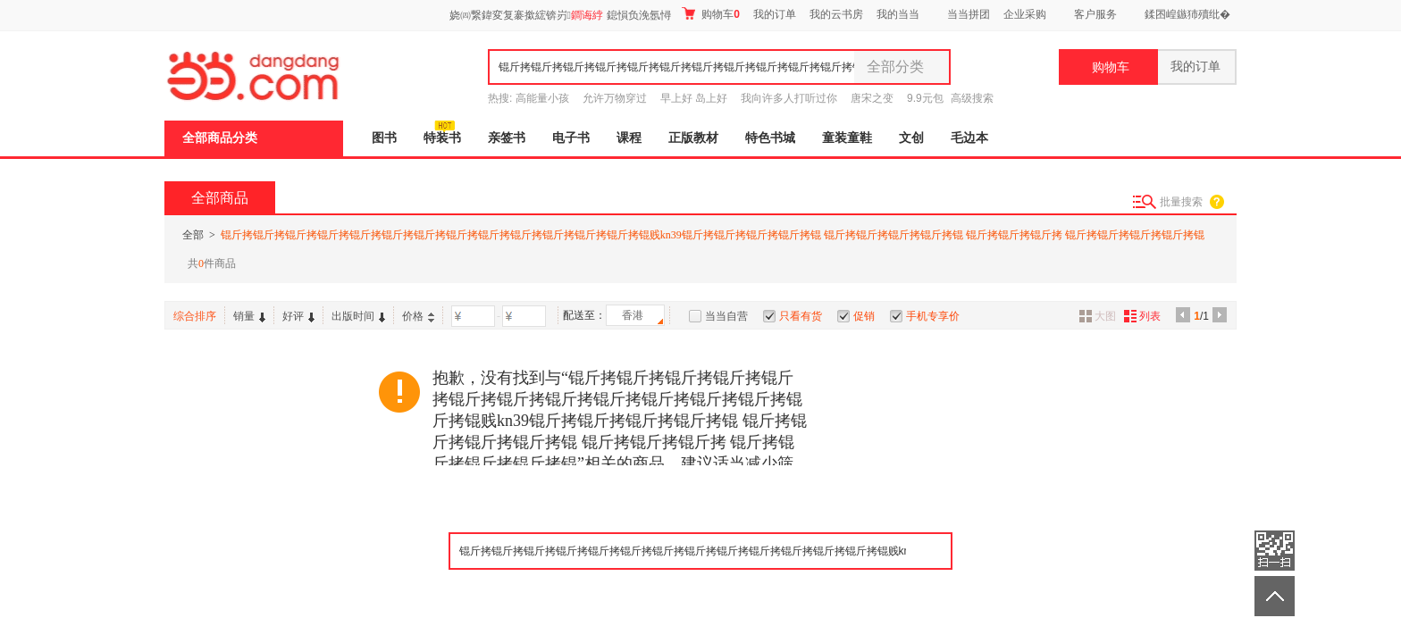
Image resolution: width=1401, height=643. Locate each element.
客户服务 (1095, 14)
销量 (249, 316)
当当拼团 (968, 14)
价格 (418, 316)
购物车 (711, 14)
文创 (911, 138)
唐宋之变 (872, 98)
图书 (384, 138)
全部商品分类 (219, 138)
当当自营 (726, 316)
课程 (629, 138)
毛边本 (969, 138)
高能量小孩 (542, 98)
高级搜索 (972, 98)
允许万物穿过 (615, 98)
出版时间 (358, 316)
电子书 (571, 138)
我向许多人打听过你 (789, 98)
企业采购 (1024, 14)
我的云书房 (836, 14)
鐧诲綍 (587, 15)
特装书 (442, 138)
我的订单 (774, 14)
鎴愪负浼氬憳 (639, 15)
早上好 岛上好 (693, 98)
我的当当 (898, 14)
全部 (193, 235)
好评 (298, 316)
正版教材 (693, 138)
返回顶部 (1274, 596)
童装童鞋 (847, 138)
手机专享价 (933, 316)
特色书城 (770, 138)
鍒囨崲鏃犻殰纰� (1187, 14)
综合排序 (194, 316)
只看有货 (800, 316)
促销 (864, 316)
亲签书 (506, 138)
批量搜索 (1181, 202)
